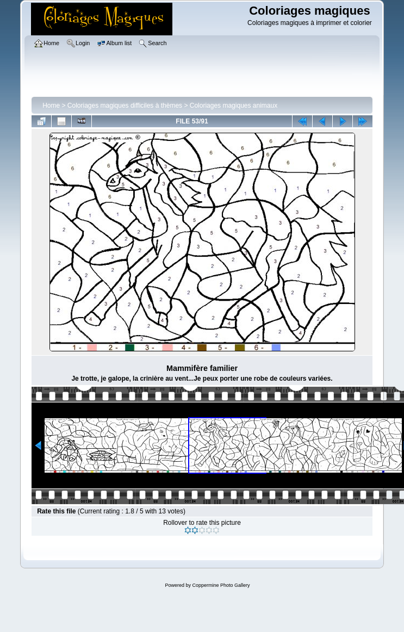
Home (51, 105)
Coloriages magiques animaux (233, 105)
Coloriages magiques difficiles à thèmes (124, 105)
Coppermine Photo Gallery (221, 585)
